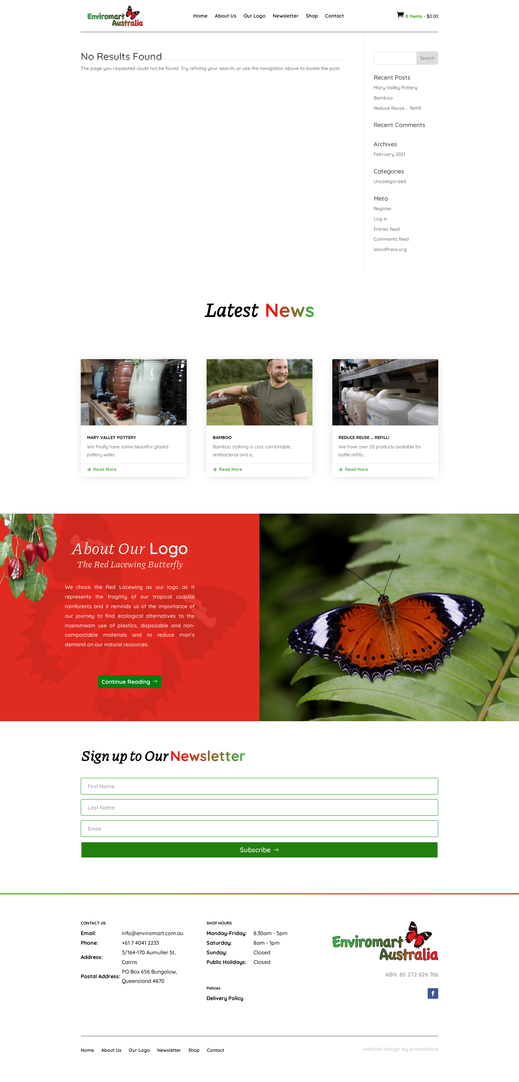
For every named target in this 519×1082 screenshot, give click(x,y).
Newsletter (286, 16)
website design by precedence (400, 1049)
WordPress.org (390, 249)
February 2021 (389, 154)
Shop (312, 16)
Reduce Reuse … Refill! (397, 108)
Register (383, 209)
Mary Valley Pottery (395, 88)
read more (105, 469)
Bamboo (383, 98)
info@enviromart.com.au (152, 933)
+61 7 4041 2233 (140, 942)
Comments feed (391, 239)
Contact (334, 16)
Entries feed (387, 229)
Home (200, 16)
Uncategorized (390, 181)
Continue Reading (126, 681)
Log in (380, 219)
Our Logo (254, 16)
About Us (225, 16)
